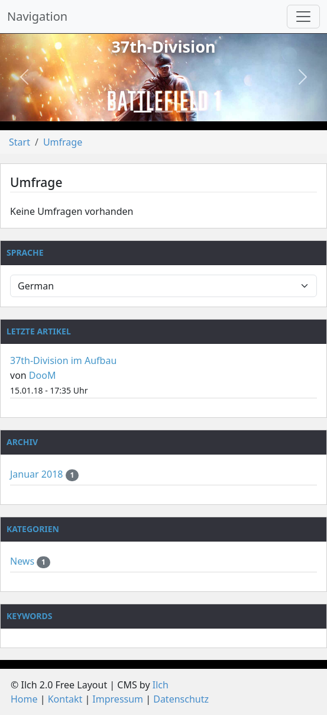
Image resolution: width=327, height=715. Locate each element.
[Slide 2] (164, 111)
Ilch (161, 684)
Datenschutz (181, 699)
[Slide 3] (185, 111)
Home (24, 699)
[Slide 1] (142, 111)
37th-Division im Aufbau (63, 360)
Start (19, 142)
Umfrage (62, 142)
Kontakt (65, 699)
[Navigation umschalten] (303, 16)
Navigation (37, 16)
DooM (42, 375)
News (23, 561)
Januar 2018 (38, 474)
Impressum (117, 699)
